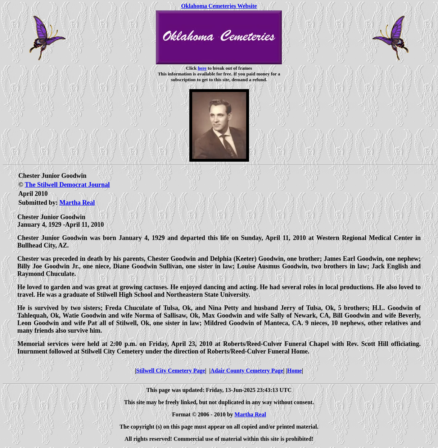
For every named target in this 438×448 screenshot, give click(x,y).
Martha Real (77, 202)
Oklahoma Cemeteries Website (219, 6)
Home (294, 371)
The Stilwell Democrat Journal (67, 184)
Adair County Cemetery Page (247, 371)
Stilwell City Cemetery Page (170, 371)
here (202, 68)
